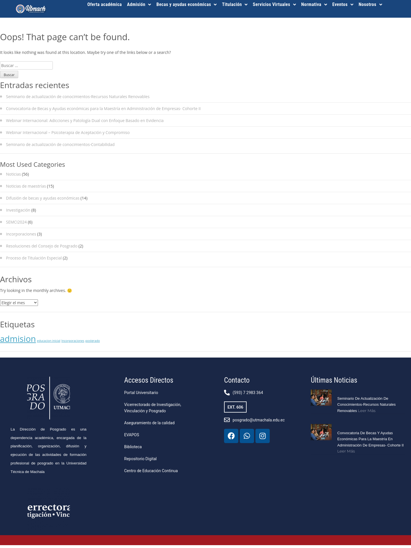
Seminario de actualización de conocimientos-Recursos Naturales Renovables (78, 99)
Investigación (18, 213)
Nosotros (370, 5)
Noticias (13, 177)
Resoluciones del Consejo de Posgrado (41, 249)
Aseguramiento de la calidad (149, 425)
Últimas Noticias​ (334, 383)
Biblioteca (133, 449)
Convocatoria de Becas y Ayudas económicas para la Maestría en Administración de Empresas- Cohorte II (103, 111)
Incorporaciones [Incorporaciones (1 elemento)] (72, 344)
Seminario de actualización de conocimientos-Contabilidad (60, 147)
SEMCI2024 (16, 225)
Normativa (314, 5)
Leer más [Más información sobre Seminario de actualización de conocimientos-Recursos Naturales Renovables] (367, 413)
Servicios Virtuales (274, 5)
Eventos (342, 5)
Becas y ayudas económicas (186, 5)
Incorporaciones (21, 237)
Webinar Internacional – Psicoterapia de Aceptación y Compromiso (68, 135)
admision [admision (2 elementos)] (18, 341)
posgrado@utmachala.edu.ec (259, 423)
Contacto (236, 383)
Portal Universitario (141, 395)
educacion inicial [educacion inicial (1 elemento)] (48, 344)
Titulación (235, 5)
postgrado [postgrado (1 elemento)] (92, 344)
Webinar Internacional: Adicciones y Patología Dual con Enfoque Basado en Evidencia (85, 123)
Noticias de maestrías (26, 189)
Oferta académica (104, 4)
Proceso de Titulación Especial (34, 261)
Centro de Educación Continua (151, 473)
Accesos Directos (148, 383)
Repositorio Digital (140, 461)
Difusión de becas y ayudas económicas (42, 201)
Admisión (139, 5)
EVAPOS (131, 437)
